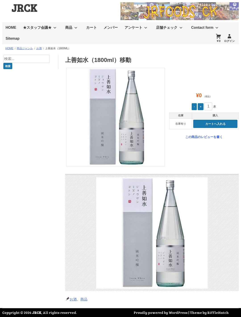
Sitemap (12, 38)
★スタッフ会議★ (37, 27)
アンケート (133, 27)
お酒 (73, 299)
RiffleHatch (218, 312)
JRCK (24, 7)
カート (91, 27)
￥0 (218, 41)
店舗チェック (166, 27)
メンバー (111, 27)
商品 (68, 27)
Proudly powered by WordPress (161, 312)
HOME (11, 27)
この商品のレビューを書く (204, 137)
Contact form (202, 27)
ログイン (229, 41)
